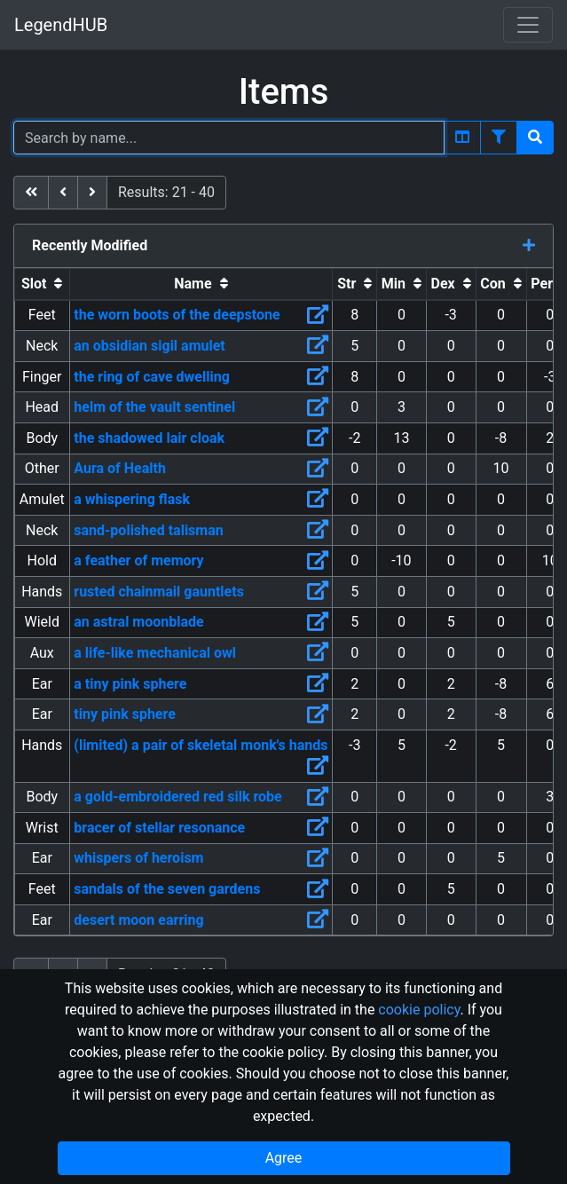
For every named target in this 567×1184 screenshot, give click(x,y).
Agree (284, 1157)
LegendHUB (60, 25)
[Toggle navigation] (528, 25)
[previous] (63, 192)
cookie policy (419, 1009)
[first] (31, 192)
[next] (92, 192)
